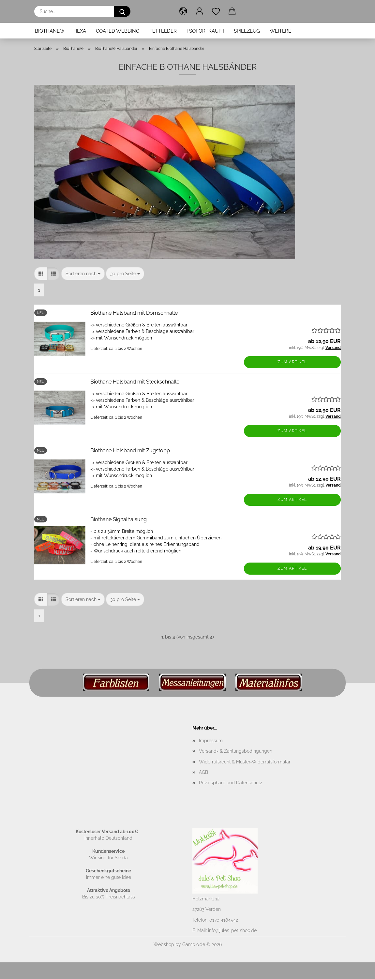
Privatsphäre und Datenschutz (230, 782)
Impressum (211, 740)
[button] (183, 11)
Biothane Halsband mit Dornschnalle (134, 313)
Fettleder (163, 31)
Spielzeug (247, 31)
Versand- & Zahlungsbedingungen (235, 751)
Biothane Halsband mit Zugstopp (130, 450)
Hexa (79, 31)
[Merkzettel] (216, 11)
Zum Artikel (292, 362)
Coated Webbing (118, 31)
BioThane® (49, 31)
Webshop (164, 944)
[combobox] (83, 273)
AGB (203, 772)
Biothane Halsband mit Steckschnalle (134, 382)
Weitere (280, 31)
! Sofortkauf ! (205, 31)
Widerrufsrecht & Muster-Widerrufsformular (245, 761)
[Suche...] (122, 11)
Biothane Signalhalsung (118, 519)
